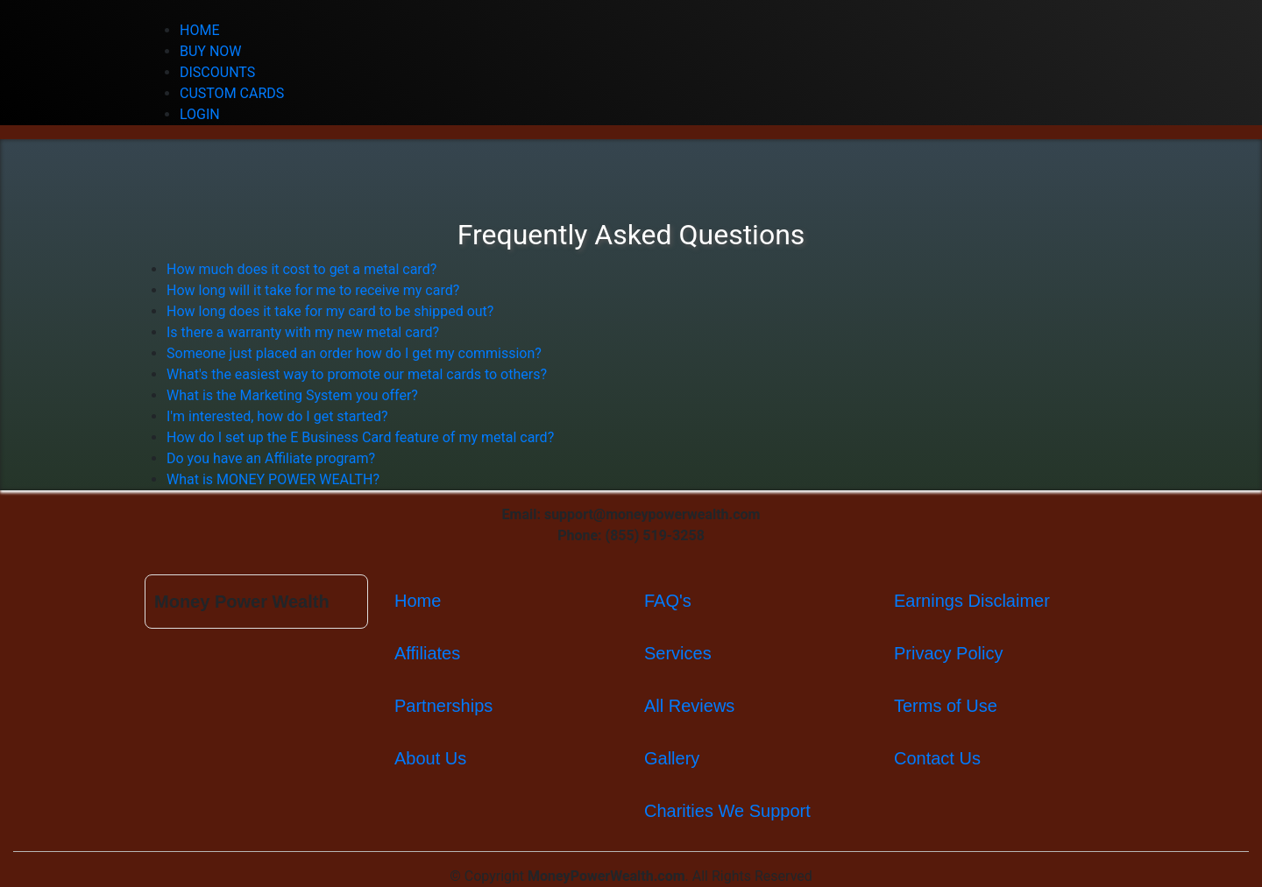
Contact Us (937, 758)
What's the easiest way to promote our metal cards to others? (357, 374)
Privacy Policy (948, 653)
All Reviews (689, 705)
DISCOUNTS (217, 72)
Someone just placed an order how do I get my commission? (354, 353)
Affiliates (427, 653)
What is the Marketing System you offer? (292, 395)
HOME (199, 30)
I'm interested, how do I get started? (277, 416)
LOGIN (200, 114)
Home (417, 600)
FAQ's (667, 600)
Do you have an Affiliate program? (271, 458)
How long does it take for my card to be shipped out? (330, 311)
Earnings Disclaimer (972, 600)
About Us (430, 758)
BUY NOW (211, 51)
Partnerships (443, 705)
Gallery (671, 758)
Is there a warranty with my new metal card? (303, 332)
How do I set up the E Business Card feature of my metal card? (360, 437)
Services (678, 653)
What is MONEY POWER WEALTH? (273, 479)
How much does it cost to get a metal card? (301, 269)
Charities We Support (727, 810)
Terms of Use (945, 705)
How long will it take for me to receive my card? (313, 290)
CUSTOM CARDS (232, 93)
